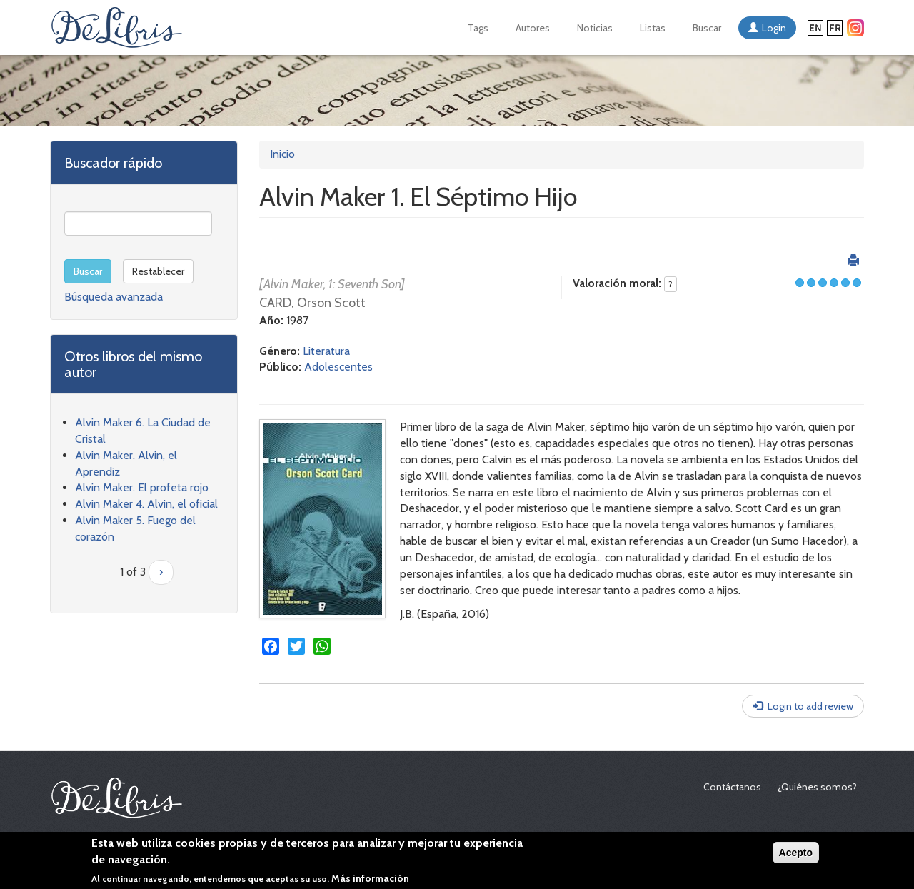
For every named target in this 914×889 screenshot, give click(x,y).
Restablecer (158, 271)
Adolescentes (338, 366)
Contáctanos (732, 786)
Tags (478, 27)
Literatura (326, 351)
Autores (533, 27)
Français (834, 27)
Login (774, 27)
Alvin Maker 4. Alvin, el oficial (146, 504)
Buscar (707, 27)
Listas (653, 27)
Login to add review (810, 706)
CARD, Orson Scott (312, 303)
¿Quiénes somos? (817, 786)
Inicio (282, 154)
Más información (370, 879)
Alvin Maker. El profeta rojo (142, 487)
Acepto (796, 853)
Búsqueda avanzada (113, 296)
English (815, 27)
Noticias (595, 27)
